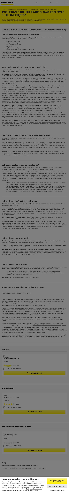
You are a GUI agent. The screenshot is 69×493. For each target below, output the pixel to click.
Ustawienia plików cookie (57, 490)
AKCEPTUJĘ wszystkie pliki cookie (57, 481)
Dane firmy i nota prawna (30, 490)
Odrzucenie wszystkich (57, 486)
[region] (34, 485)
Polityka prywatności (16, 490)
